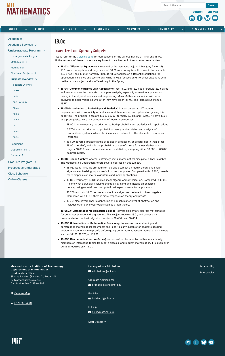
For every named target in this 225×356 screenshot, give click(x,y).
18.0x (16, 90)
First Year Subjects (22, 73)
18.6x (16, 119)
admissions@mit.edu (102, 271)
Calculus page (85, 56)
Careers (15, 155)
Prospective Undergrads (24, 167)
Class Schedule (18, 173)
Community (166, 29)
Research (69, 29)
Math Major (17, 62)
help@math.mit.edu (101, 311)
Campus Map (20, 293)
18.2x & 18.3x (20, 102)
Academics (101, 29)
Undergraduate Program (24, 50)
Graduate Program (20, 162)
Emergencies (207, 272)
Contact (197, 11)
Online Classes (17, 179)
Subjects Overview (22, 78)
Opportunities (19, 149)
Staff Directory (97, 321)
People (40, 29)
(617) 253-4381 (21, 303)
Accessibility (207, 266)
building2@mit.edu (101, 298)
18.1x (15, 96)
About (12, 29)
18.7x (16, 125)
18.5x (16, 114)
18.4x (16, 108)
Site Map (213, 11)
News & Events (202, 29)
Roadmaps (17, 143)
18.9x (16, 137)
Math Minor (17, 67)
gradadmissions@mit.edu (104, 284)
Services (133, 29)
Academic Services (20, 44)
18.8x (16, 131)
